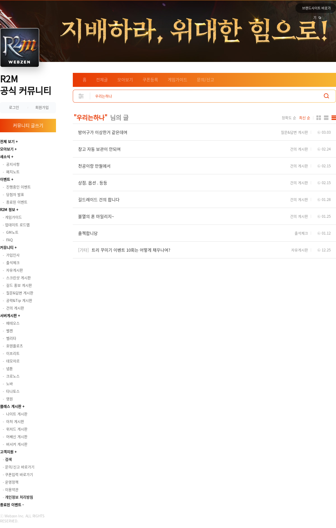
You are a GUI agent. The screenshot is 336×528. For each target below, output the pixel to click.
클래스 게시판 (10, 406)
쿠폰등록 (150, 80)
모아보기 (6, 149)
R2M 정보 (7, 209)
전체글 (102, 80)
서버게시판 (8, 315)
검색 (326, 95)
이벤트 (5, 179)
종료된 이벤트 (10, 504)
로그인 (14, 107)
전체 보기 (7, 141)
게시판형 (334, 117)
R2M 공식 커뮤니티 (25, 84)
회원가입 (42, 107)
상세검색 (81, 95)
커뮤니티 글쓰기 (28, 125)
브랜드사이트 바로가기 (316, 9)
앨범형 (326, 117)
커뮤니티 (6, 247)
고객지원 (6, 451)
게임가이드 (177, 80)
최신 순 (304, 117)
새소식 (5, 156)
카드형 (318, 117)
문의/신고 (205, 80)
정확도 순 (289, 117)
